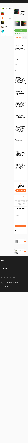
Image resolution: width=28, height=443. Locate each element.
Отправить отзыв (20, 226)
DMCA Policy (3, 282)
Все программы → (7, 35)
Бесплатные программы (18, 4)
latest (22, 14)
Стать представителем (20, 190)
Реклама (2, 273)
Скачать (20, 30)
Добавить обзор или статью (6, 266)
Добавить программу (5, 264)
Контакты (2, 271)
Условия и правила (10, 282)
